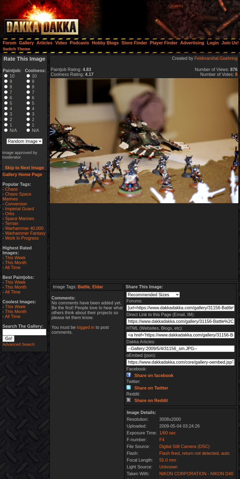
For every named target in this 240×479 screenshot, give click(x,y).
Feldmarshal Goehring (216, 58)
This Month (15, 262)
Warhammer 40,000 (24, 228)
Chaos (11, 189)
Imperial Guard (19, 208)
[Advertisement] (166, 18)
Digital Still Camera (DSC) (184, 446)
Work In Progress (22, 238)
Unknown (168, 467)
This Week (15, 257)
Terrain (11, 223)
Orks (9, 213)
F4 (162, 439)
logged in (86, 327)
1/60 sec (167, 433)
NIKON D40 (221, 473)
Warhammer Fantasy (25, 233)
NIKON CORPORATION (182, 473)
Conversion (16, 204)
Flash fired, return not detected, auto (194, 453)
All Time (12, 267)
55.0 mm (167, 460)
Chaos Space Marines (16, 196)
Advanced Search (18, 344)
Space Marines (19, 218)
